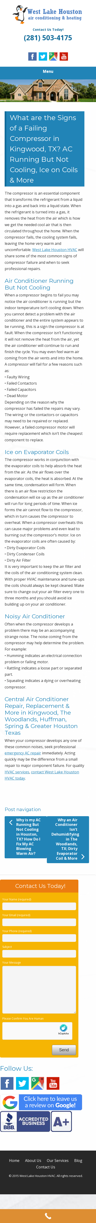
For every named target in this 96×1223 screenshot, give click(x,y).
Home (14, 1160)
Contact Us (45, 1167)
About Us (33, 1160)
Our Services (58, 1160)
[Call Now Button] (48, 1216)
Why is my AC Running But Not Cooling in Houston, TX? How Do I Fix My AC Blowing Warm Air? (25, 836)
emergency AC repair (23, 753)
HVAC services (17, 772)
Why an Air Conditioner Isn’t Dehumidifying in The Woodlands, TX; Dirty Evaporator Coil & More (68, 839)
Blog (78, 1160)
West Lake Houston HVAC (54, 249)
